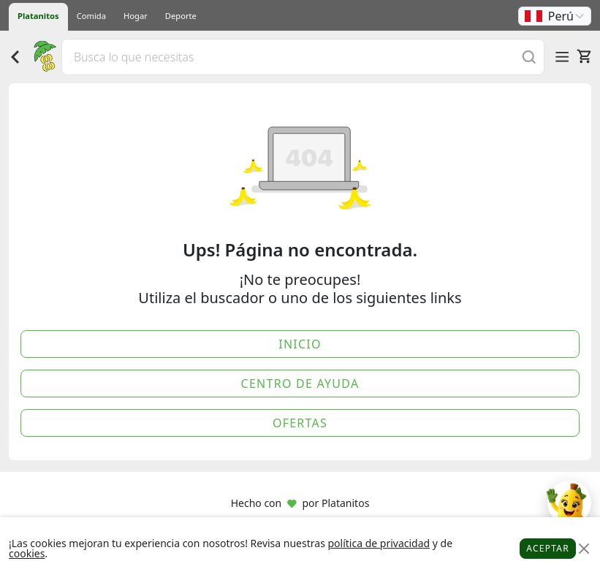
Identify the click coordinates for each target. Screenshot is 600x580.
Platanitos (38, 15)
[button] (554, 16)
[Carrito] (584, 56)
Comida (91, 15)
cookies (27, 553)
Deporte (181, 15)
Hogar (136, 15)
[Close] (583, 549)
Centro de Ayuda (300, 383)
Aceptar (547, 548)
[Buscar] (529, 56)
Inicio (300, 344)
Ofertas (300, 423)
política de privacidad (378, 543)
